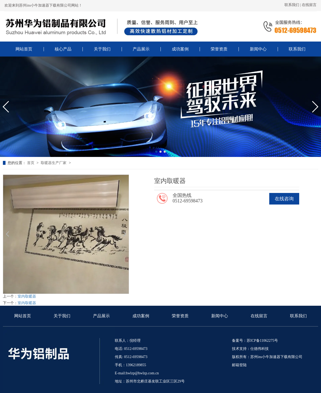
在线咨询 (284, 198)
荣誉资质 (180, 316)
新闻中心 (219, 316)
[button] (156, 152)
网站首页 (22, 316)
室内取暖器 (27, 296)
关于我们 (62, 316)
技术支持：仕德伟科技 (250, 349)
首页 (31, 163)
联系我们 (298, 316)
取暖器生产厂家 (54, 163)
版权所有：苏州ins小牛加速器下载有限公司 (267, 357)
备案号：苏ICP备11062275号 (255, 341)
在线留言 (309, 5)
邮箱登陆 (239, 365)
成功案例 (140, 316)
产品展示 (101, 316)
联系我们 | (293, 5)
